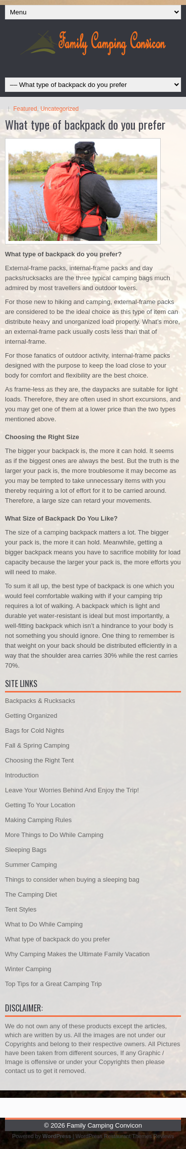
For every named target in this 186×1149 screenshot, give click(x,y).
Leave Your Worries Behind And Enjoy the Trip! (72, 790)
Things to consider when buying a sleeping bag (72, 879)
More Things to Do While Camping (54, 835)
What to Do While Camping (44, 924)
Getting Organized (31, 715)
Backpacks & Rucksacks (40, 700)
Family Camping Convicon (104, 1125)
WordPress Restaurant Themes (113, 1136)
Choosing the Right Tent (39, 760)
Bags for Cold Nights (34, 730)
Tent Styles (21, 909)
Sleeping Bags (26, 849)
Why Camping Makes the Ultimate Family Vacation (77, 954)
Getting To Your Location (40, 805)
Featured (25, 108)
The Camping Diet (31, 894)
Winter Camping (28, 969)
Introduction (22, 775)
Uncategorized (59, 108)
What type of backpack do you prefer (57, 939)
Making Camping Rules (38, 820)
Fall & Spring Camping (37, 745)
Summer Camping (31, 864)
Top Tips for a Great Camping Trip (53, 984)
